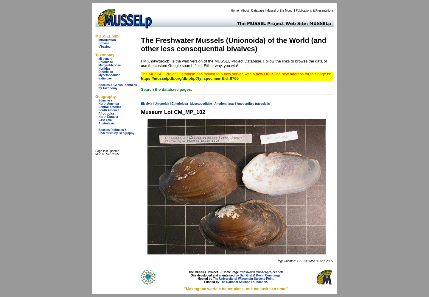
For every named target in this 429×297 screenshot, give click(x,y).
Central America (109, 107)
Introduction (107, 40)
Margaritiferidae (109, 65)
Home (235, 10)
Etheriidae (105, 72)
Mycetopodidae (109, 75)
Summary (105, 100)
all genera (105, 58)
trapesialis (262, 103)
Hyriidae (104, 68)
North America (108, 103)
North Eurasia (108, 116)
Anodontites (245, 103)
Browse (103, 43)
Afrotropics (106, 113)
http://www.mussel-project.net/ (261, 272)
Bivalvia (146, 103)
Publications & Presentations (315, 10)
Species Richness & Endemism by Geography (116, 131)
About (245, 10)
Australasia (106, 123)
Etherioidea (180, 103)
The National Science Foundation (243, 282)
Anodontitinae (224, 103)
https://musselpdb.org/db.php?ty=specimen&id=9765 (190, 78)
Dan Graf (246, 275)
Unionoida (162, 103)
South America (108, 110)
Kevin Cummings (268, 275)
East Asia (105, 120)
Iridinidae (104, 78)
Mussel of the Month (280, 10)
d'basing (104, 46)
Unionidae (105, 62)
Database (257, 10)
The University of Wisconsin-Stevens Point (243, 278)
